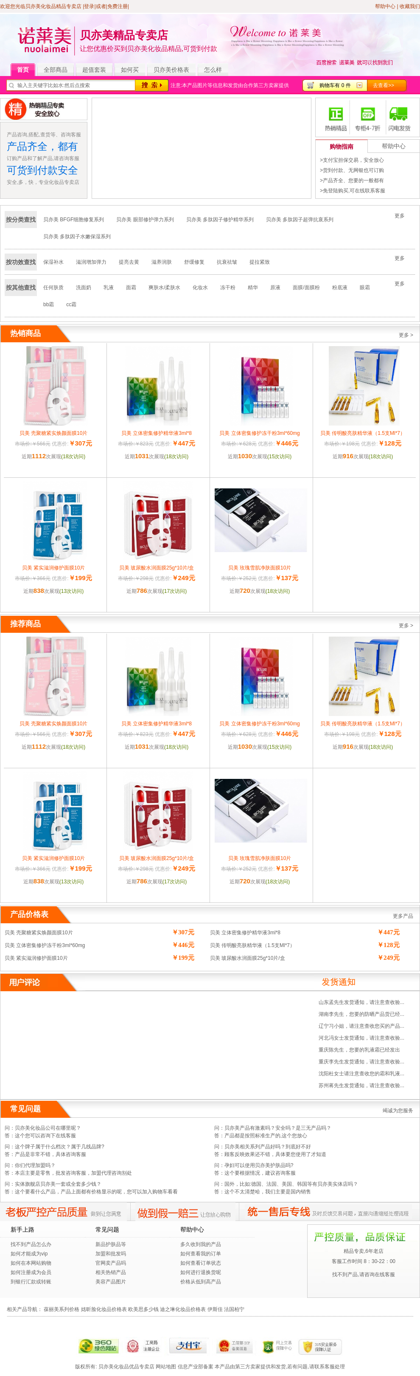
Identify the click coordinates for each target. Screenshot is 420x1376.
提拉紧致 (259, 262)
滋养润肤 (161, 262)
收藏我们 (410, 6)
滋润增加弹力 (91, 262)
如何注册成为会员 (31, 1272)
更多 (400, 216)
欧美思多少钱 (143, 1309)
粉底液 (339, 287)
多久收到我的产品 (200, 1244)
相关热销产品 (110, 1272)
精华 (253, 287)
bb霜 (48, 304)
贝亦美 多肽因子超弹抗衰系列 (299, 220)
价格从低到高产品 (200, 1282)
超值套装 (97, 70)
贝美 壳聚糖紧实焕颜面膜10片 (54, 433)
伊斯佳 (215, 1309)
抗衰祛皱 (227, 262)
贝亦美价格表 (171, 69)
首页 (26, 70)
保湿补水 (53, 262)
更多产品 (403, 916)
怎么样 (213, 69)
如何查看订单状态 (200, 1263)
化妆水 (200, 287)
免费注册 (117, 6)
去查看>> (383, 85)
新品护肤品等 (110, 1244)
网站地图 (166, 1367)
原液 (275, 287)
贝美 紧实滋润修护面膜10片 (53, 568)
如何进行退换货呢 (200, 1272)
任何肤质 (53, 287)
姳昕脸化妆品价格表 (104, 1309)
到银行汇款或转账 (31, 1282)
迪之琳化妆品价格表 (183, 1309)
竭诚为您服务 (398, 1111)
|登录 (88, 6)
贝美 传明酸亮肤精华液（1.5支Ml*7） (362, 433)
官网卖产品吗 (110, 1263)
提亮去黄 (129, 262)
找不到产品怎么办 (31, 1244)
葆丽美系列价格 (61, 1309)
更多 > (406, 335)
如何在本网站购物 (31, 1263)
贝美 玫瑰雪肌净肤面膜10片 (259, 568)
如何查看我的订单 (200, 1254)
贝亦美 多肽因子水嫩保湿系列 (77, 237)
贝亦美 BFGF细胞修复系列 (73, 220)
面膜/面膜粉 (306, 287)
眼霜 (365, 287)
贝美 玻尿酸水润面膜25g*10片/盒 (156, 568)
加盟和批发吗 (110, 1254)
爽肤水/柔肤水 (164, 287)
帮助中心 (385, 6)
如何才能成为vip (29, 1254)
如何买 (130, 69)
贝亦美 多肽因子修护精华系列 (220, 220)
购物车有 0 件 (334, 85)
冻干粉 (227, 287)
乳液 (109, 287)
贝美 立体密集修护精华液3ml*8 (156, 433)
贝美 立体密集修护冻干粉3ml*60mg (259, 433)
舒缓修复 (194, 262)
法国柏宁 (234, 1309)
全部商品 (59, 70)
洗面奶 (83, 287)
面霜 (131, 287)
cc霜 (71, 304)
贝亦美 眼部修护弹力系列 (145, 220)
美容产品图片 (110, 1282)
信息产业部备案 (195, 1367)
